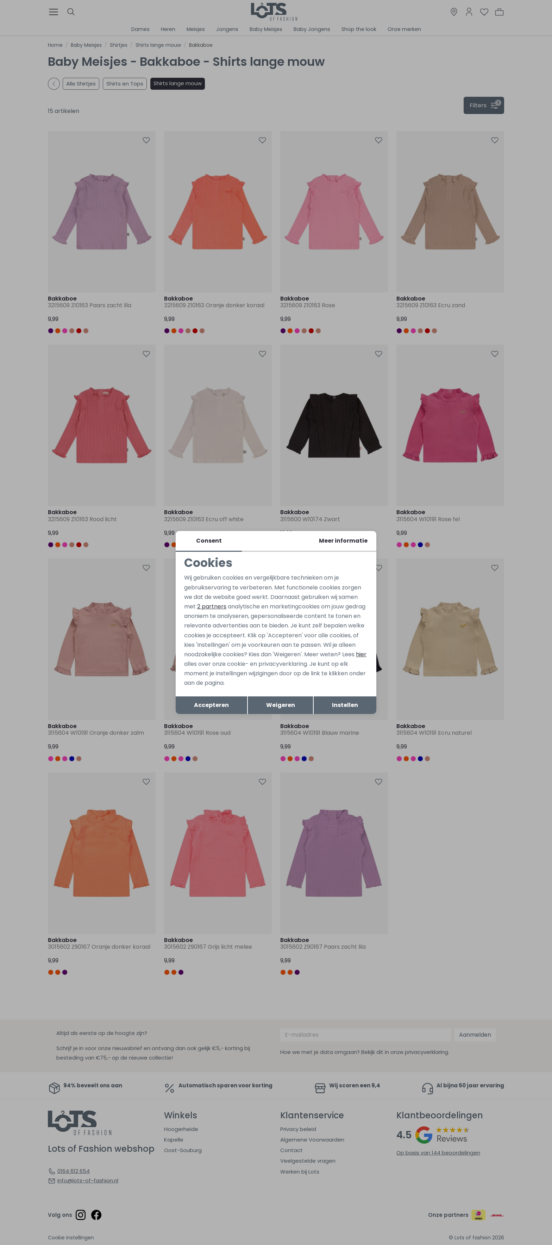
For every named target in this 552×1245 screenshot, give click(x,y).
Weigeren (280, 705)
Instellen (345, 705)
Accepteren (211, 705)
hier (361, 654)
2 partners (211, 606)
